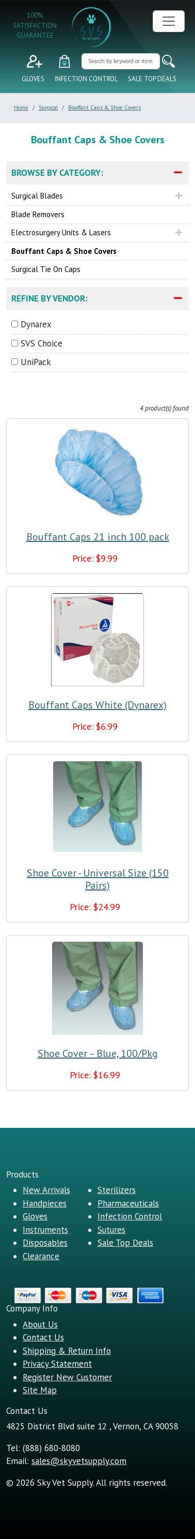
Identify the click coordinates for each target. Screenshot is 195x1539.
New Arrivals (46, 1190)
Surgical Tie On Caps (45, 269)
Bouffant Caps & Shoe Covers (64, 251)
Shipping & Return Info (67, 1350)
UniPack (36, 362)
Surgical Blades (37, 196)
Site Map (40, 1390)
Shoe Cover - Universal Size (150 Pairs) (98, 879)
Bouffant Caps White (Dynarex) (97, 705)
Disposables (45, 1242)
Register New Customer (67, 1377)
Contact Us (43, 1337)
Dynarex (36, 324)
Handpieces (45, 1203)
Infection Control (86, 78)
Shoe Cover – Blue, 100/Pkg (98, 1053)
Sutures (111, 1229)
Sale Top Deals (152, 78)
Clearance (41, 1256)
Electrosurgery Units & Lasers (61, 232)
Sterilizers (117, 1190)
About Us (40, 1324)
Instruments (45, 1229)
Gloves (33, 78)
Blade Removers (37, 214)
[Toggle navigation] (169, 21)
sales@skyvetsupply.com (78, 1461)
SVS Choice (41, 343)
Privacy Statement (57, 1363)
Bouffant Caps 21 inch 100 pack (97, 537)
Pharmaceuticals (128, 1203)
